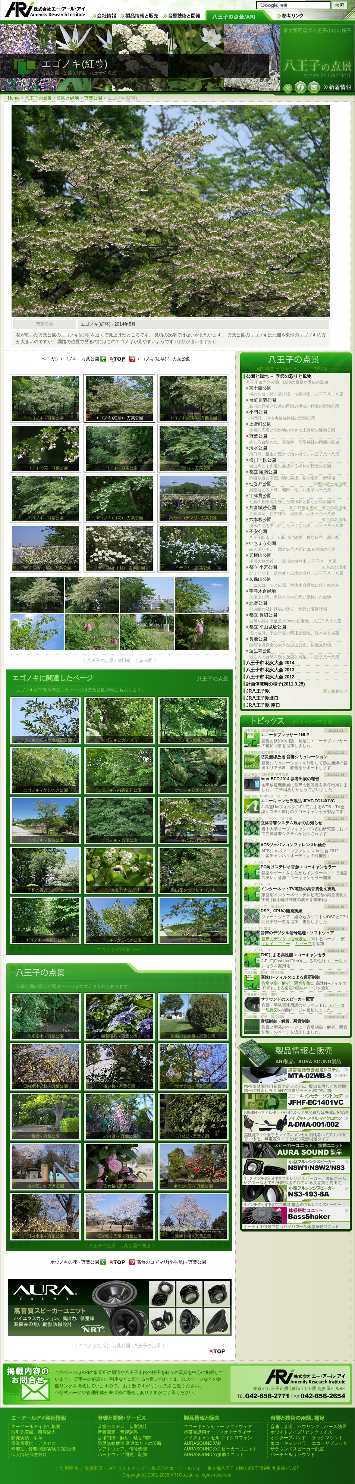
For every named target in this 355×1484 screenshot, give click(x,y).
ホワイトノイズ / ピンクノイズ (301, 1432)
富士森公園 (260, 388)
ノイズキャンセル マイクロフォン (218, 1437)
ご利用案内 (67, 1468)
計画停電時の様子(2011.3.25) (275, 684)
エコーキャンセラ (288, 1443)
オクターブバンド (288, 1437)
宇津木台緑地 (262, 591)
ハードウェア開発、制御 (122, 1454)
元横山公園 (260, 555)
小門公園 (258, 412)
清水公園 (258, 448)
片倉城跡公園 (297, 507)
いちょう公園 (262, 543)
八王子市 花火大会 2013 (270, 669)
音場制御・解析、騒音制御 (286, 983)
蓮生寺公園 (260, 650)
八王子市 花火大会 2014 (270, 662)
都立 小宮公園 (297, 567)
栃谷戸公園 (297, 483)
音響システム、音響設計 (122, 1426)
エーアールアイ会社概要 (35, 1426)
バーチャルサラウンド (292, 1454)
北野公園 (258, 603)
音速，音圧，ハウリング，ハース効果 (308, 1426)
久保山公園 (260, 579)
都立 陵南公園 (263, 471)
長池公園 (258, 638)
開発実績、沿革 (27, 1437)
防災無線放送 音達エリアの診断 (129, 1443)
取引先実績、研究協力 (33, 1432)
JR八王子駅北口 (262, 698)
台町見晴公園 (262, 400)
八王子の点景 (38, 98)
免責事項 (94, 1468)
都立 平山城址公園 (267, 627)
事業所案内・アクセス (33, 1443)
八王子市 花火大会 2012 (270, 677)
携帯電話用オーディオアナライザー (219, 1432)
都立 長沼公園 (263, 615)
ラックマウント (327, 1437)
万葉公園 (93, 98)
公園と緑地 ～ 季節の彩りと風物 (278, 376)
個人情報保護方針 (29, 1454)
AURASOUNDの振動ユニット (214, 1454)
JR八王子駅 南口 (263, 705)
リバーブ (303, 943)
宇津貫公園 (260, 495)
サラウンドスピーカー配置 (297, 1449)
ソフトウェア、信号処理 (122, 1449)
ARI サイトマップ (127, 1468)
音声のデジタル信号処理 (284, 938)
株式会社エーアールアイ (176, 1468)
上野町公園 (260, 424)
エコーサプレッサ (330, 1443)
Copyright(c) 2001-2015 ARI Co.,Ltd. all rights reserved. (177, 1475)
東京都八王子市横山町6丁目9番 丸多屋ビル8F (253, 1468)
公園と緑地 (68, 98)
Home (14, 98)
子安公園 (258, 531)
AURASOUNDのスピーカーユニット (220, 1449)
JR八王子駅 (297, 691)
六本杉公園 (297, 519)
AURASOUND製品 (203, 1443)
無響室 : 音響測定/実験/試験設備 (43, 1449)
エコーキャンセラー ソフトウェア (218, 1426)
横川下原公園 (262, 459)
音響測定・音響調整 (118, 1432)
